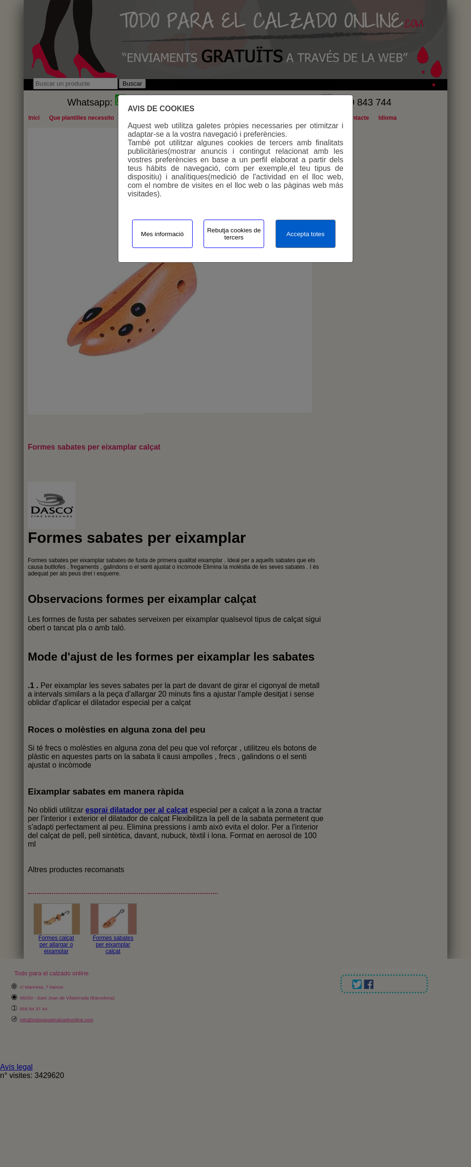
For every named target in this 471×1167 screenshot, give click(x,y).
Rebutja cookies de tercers (233, 234)
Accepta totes (305, 234)
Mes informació (162, 234)
